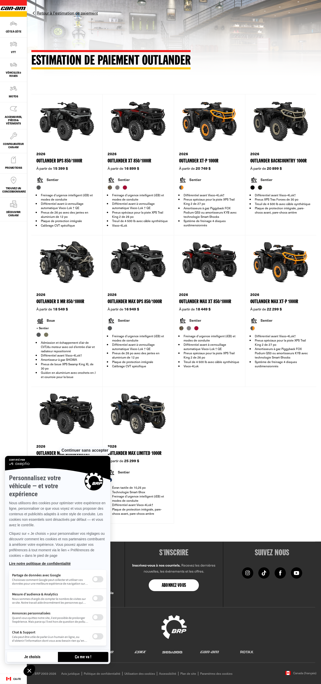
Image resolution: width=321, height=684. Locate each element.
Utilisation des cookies (139, 673)
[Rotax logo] (247, 651)
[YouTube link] (296, 572)
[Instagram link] (247, 572)
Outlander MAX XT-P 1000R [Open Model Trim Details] (274, 301)
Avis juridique (70, 673)
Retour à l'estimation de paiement (67, 13)
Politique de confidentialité (102, 673)
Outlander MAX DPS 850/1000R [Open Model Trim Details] (135, 301)
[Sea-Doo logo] (172, 651)
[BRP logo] (174, 626)
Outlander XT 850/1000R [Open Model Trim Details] (129, 161)
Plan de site (188, 673)
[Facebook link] (280, 572)
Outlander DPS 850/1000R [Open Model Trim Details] (59, 161)
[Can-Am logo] (209, 651)
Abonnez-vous (174, 585)
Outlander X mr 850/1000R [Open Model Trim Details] (60, 301)
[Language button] (13, 679)
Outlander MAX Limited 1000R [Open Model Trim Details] (135, 453)
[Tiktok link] (264, 572)
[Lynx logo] (140, 651)
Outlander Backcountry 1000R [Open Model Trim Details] (278, 161)
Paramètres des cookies (216, 673)
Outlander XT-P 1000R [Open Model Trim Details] (198, 161)
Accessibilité (167, 673)
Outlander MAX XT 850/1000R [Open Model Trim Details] (205, 301)
